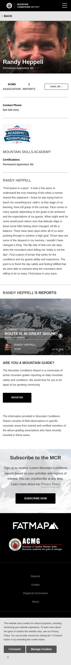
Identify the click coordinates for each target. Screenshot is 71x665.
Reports (35, 576)
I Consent (15, 649)
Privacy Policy (50, 484)
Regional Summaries (35, 593)
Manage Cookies (41, 649)
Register (17, 397)
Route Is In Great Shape (30, 334)
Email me (55, 86)
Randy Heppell (18, 293)
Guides (35, 584)
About (35, 601)
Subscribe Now (35, 498)
